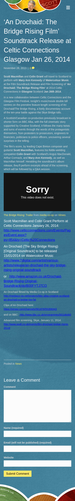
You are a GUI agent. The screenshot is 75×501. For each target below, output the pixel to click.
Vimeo (61, 215)
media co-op (47, 215)
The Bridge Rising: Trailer (18, 215)
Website (9, 457)
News (18, 363)
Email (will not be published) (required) (27, 442)
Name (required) (14, 427)
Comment (10, 386)
